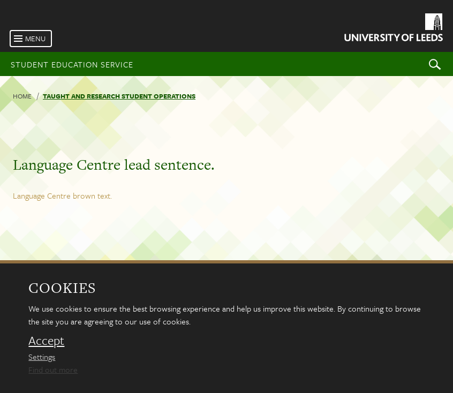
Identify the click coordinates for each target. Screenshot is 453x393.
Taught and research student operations (119, 96)
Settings (41, 356)
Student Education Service (72, 64)
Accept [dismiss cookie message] (46, 340)
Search (435, 64)
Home (22, 96)
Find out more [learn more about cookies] (53, 369)
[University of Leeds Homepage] (392, 29)
